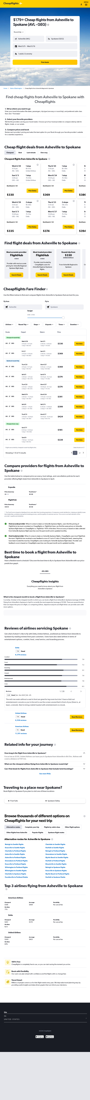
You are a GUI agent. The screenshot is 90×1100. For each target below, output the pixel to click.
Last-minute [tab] (31, 153)
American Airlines (22, 726)
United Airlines (20, 713)
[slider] (63, 317)
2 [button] (79, 453)
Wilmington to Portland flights (16, 867)
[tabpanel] (45, 607)
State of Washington (16, 88)
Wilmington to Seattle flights (16, 870)
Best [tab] (20, 153)
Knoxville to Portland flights (15, 864)
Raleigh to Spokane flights (55, 867)
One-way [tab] (44, 153)
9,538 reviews (20, 720)
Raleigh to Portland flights (55, 851)
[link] (16, 275)
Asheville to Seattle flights (15, 854)
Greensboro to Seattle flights (56, 854)
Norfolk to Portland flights (55, 861)
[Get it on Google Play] (39, 1037)
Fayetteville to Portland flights (16, 877)
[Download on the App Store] (49, 1037)
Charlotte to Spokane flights (15, 874)
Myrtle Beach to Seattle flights (56, 857)
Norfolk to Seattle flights (54, 848)
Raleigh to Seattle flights (14, 844)
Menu (86, 3)
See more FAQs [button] (45, 774)
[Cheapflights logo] (11, 3)
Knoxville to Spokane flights (56, 870)
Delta (17, 648)
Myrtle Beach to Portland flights (57, 874)
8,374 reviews (20, 655)
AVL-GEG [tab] (45, 571)
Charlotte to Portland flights (15, 851)
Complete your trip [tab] (32, 827)
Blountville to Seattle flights (55, 864)
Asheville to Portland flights (15, 857)
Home (5, 88)
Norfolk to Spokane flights (55, 877)
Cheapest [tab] (10, 153)
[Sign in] (81, 4)
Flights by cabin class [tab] (52, 827)
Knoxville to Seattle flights (15, 848)
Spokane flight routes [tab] (56, 832)
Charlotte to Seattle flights (55, 844)
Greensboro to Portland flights (16, 861)
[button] (28, 39)
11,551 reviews (21, 733)
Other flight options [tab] (72, 827)
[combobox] (19, 32)
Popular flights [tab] (37, 832)
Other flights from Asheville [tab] (16, 832)
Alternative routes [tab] (13, 827)
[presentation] (48, 25)
